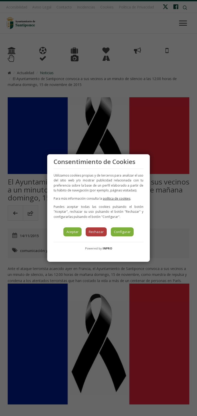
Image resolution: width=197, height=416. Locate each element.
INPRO (107, 248)
